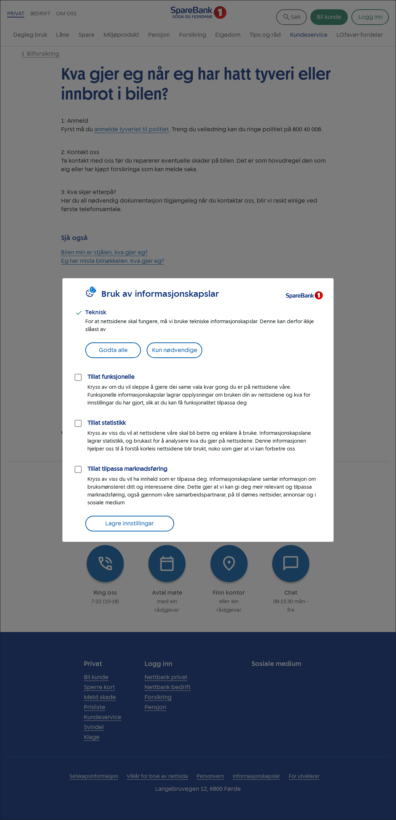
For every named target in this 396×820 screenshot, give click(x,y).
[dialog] (198, 410)
